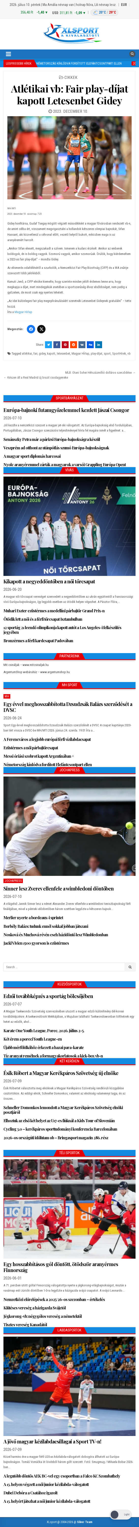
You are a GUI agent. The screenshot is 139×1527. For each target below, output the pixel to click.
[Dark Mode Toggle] (120, 1515)
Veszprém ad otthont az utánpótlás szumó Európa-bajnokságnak (56, 447)
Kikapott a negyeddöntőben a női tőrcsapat (49, 581)
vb (129, 353)
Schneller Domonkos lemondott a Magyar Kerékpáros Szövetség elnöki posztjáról (63, 1110)
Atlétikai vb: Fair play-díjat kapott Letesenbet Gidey (69, 94)
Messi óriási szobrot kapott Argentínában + (38, 756)
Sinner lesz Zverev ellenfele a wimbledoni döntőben (58, 888)
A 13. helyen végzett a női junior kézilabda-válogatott (46, 1484)
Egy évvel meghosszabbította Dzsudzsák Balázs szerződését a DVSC (67, 707)
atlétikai (27, 353)
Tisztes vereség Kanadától (25, 1324)
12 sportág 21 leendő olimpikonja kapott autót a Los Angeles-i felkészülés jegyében (62, 630)
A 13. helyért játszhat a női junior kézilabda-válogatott (46, 1501)
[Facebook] (31, 329)
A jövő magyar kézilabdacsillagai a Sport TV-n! (52, 1441)
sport (107, 353)
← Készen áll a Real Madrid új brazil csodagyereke (35, 377)
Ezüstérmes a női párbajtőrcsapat (30, 747)
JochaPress (13, 881)
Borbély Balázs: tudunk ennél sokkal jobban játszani (45, 926)
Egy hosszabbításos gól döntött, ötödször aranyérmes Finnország (60, 1267)
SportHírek (119, 353)
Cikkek (70, 77)
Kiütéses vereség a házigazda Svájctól (34, 1307)
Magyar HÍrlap (80, 353)
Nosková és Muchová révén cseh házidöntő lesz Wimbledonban (55, 934)
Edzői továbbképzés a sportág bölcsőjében (48, 996)
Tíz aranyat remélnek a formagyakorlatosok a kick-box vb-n (53, 1055)
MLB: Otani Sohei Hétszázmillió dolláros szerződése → (100, 372)
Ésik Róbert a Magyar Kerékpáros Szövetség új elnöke (60, 1073)
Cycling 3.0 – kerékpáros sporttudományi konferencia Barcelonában (60, 1129)
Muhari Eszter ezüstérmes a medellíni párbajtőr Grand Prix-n (54, 610)
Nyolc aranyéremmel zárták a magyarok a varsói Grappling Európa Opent (64, 464)
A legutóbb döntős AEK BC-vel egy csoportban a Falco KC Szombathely (61, 1476)
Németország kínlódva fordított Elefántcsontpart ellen (47, 764)
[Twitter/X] (41, 329)
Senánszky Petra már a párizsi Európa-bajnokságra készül (51, 439)
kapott (51, 353)
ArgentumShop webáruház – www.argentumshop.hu (36, 672)
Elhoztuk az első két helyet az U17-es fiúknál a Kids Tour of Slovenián (59, 1120)
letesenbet (63, 353)
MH (7, 696)
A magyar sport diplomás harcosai (32, 456)
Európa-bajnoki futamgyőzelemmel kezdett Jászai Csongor (66, 410)
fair (35, 353)
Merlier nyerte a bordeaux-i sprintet (33, 917)
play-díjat (96, 353)
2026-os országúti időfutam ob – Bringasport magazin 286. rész (55, 1137)
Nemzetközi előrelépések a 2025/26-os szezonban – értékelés (54, 1299)
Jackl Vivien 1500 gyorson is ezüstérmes (36, 943)
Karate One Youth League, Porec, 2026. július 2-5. (43, 1030)
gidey (42, 353)
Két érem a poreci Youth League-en (32, 1039)
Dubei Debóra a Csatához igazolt (30, 1492)
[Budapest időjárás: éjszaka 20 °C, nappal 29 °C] (104, 12)
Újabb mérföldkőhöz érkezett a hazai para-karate (43, 1047)
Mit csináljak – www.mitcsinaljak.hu (26, 665)
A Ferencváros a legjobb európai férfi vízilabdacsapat (47, 739)
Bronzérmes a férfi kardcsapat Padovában (38, 640)
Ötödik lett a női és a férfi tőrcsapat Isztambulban (42, 619)
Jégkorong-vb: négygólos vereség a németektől (42, 1316)
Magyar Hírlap (23, 312)
